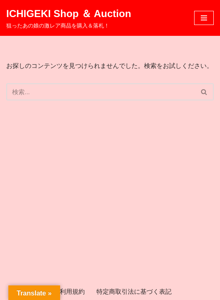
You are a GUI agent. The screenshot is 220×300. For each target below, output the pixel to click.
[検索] (100, 91)
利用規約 (72, 291)
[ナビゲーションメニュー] (204, 18)
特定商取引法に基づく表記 (134, 291)
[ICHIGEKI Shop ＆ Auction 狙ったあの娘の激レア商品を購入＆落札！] (68, 18)
